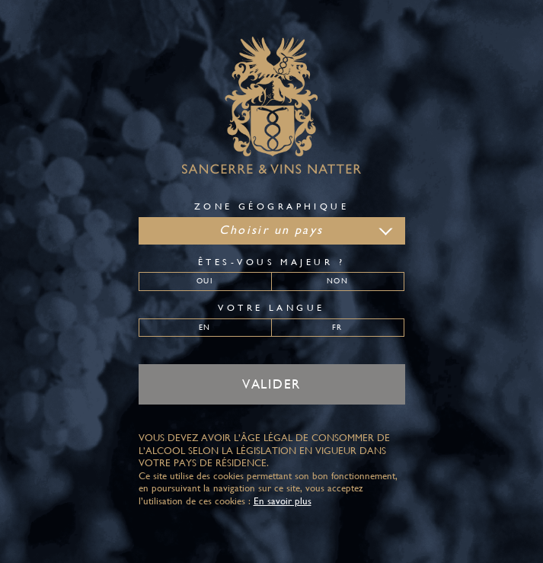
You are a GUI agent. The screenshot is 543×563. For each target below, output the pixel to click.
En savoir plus (282, 501)
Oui (204, 280)
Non (337, 280)
